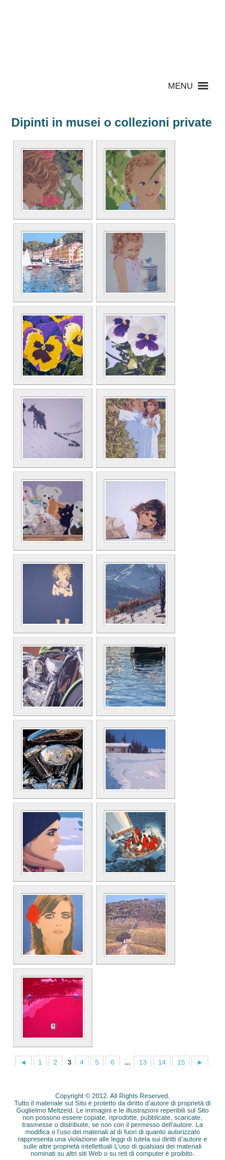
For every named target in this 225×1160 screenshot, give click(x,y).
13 (142, 1062)
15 (181, 1062)
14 (162, 1062)
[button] (180, 86)
